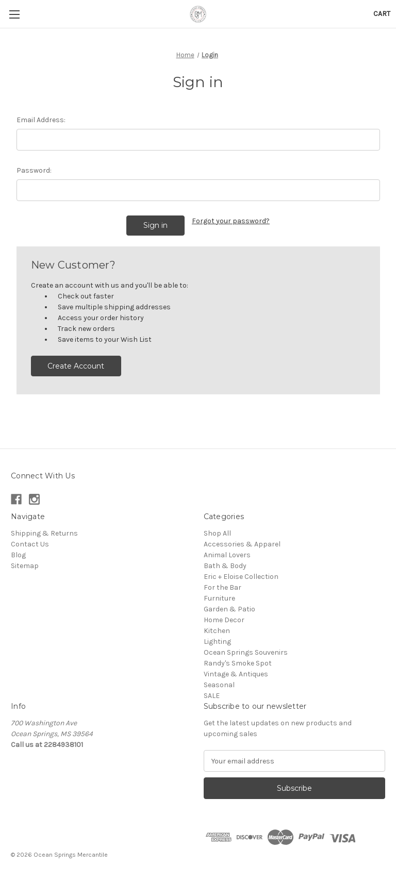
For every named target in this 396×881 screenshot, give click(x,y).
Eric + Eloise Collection (241, 576)
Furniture (219, 598)
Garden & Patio (229, 609)
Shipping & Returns (44, 533)
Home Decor (224, 620)
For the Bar (222, 587)
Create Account (75, 366)
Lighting (217, 641)
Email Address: (40, 119)
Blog (18, 555)
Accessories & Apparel (242, 544)
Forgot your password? (231, 221)
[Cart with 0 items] (382, 13)
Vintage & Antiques (236, 674)
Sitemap (25, 565)
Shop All (217, 533)
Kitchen (217, 630)
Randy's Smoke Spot (238, 663)
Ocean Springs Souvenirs (246, 652)
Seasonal (219, 684)
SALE (212, 695)
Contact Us (30, 544)
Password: (34, 170)
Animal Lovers (227, 555)
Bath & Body (225, 565)
